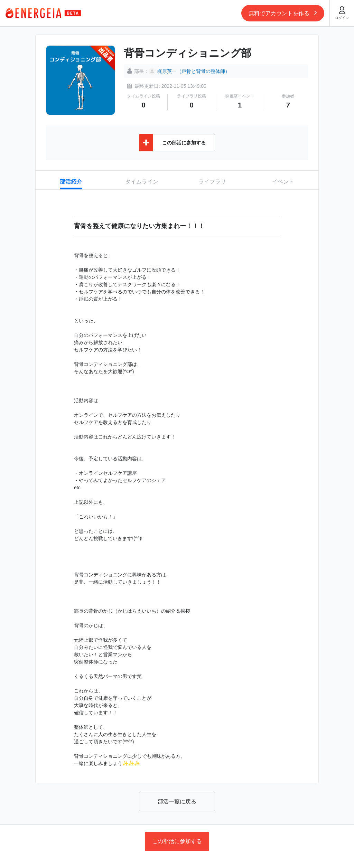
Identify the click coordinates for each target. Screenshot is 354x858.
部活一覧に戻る (177, 801)
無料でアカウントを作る (283, 12)
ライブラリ (212, 182)
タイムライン (141, 182)
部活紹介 (71, 182)
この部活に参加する (177, 841)
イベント (283, 182)
